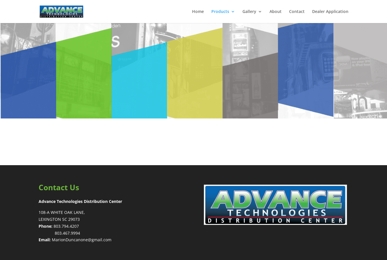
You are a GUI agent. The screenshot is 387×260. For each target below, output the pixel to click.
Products (220, 12)
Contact (297, 12)
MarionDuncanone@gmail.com (81, 239)
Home (198, 12)
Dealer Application (330, 12)
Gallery (249, 12)
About (276, 12)
